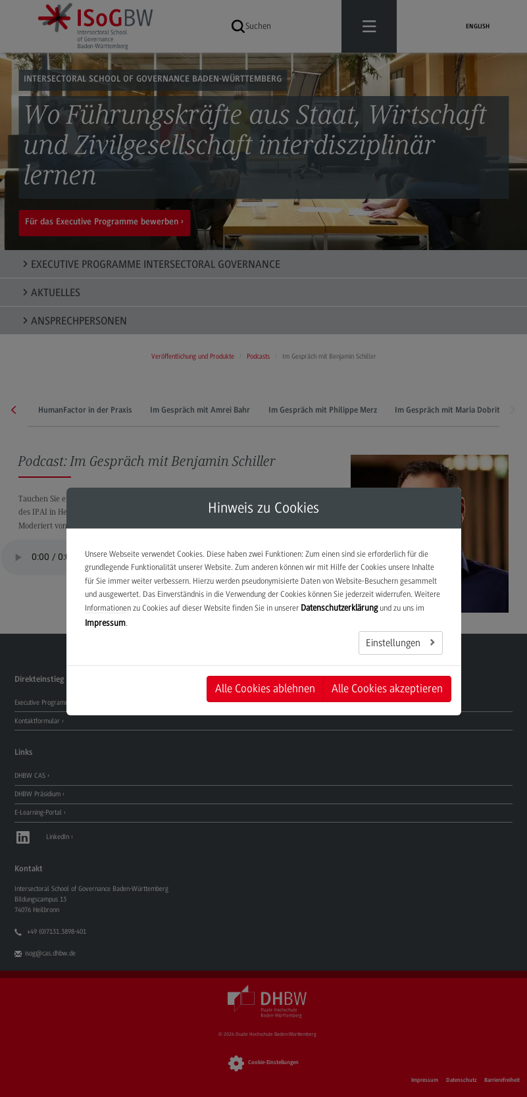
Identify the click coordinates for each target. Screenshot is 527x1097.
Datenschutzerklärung (339, 608)
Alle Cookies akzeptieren (387, 688)
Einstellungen (394, 643)
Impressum (105, 623)
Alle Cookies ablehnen (265, 688)
